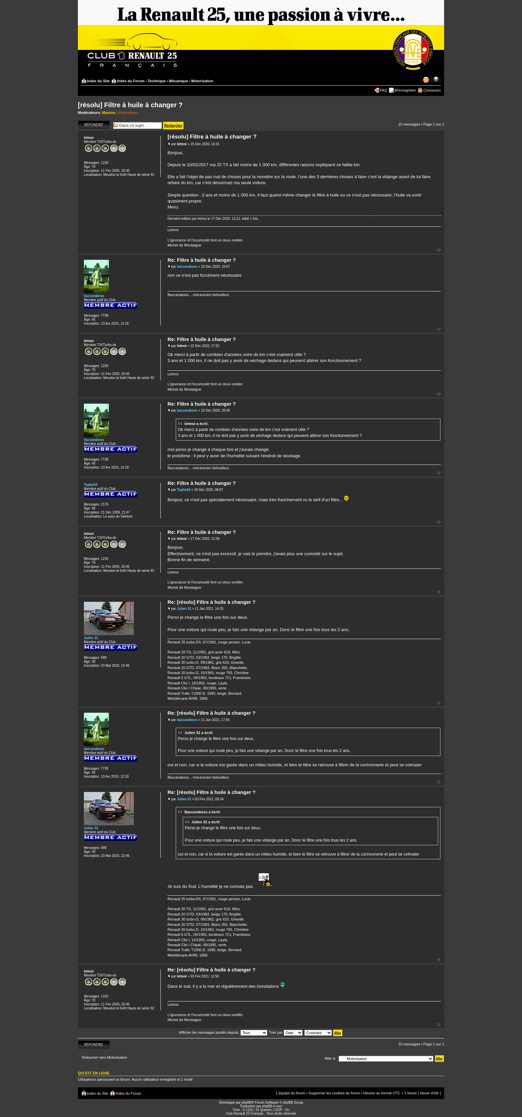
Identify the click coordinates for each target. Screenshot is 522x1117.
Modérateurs (128, 113)
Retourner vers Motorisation (104, 1057)
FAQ (383, 90)
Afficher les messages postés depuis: (223, 1032)
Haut (439, 250)
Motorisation (202, 81)
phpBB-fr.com (272, 1106)
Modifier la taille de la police (436, 80)
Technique (157, 81)
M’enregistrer (405, 90)
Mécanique (178, 81)
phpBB (246, 1102)
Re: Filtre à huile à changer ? (201, 260)
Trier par (286, 1032)
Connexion (432, 90)
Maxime (109, 113)
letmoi (181, 144)
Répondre (94, 125)
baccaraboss (187, 266)
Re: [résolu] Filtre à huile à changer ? (211, 602)
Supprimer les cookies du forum (334, 1093)
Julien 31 (184, 608)
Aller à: (330, 1058)
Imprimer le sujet (425, 80)
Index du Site (98, 81)
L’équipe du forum (290, 1093)
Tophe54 (183, 490)
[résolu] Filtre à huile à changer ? (130, 105)
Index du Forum (130, 81)
